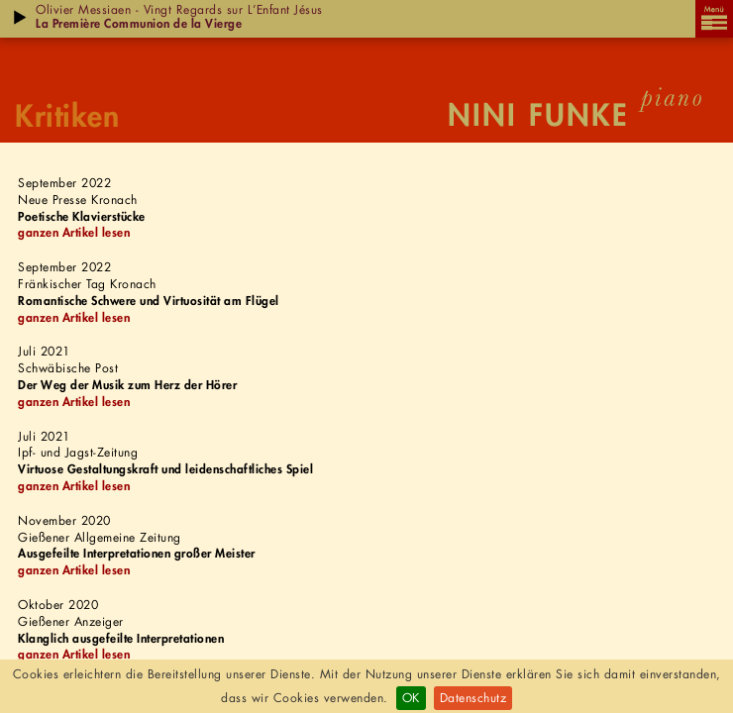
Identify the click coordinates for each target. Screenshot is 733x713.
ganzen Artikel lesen (74, 232)
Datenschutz (473, 697)
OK (411, 697)
